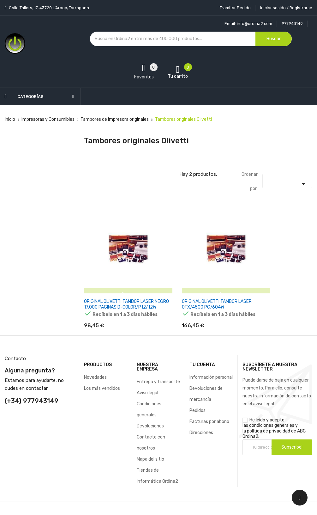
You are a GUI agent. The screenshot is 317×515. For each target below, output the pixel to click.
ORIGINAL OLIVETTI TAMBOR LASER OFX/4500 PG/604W (198, 285)
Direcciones (201, 421)
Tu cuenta (202, 353)
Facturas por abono (209, 410)
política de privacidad (268, 420)
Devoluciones (150, 415)
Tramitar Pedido (235, 7)
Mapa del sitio (150, 448)
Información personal (211, 366)
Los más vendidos (102, 377)
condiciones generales (271, 414)
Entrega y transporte (158, 370)
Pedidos (197, 399)
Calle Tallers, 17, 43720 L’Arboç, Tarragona (48, 7)
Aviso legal (147, 381)
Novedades (95, 366)
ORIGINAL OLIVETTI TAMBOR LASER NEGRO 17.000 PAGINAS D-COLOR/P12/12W (119, 288)
